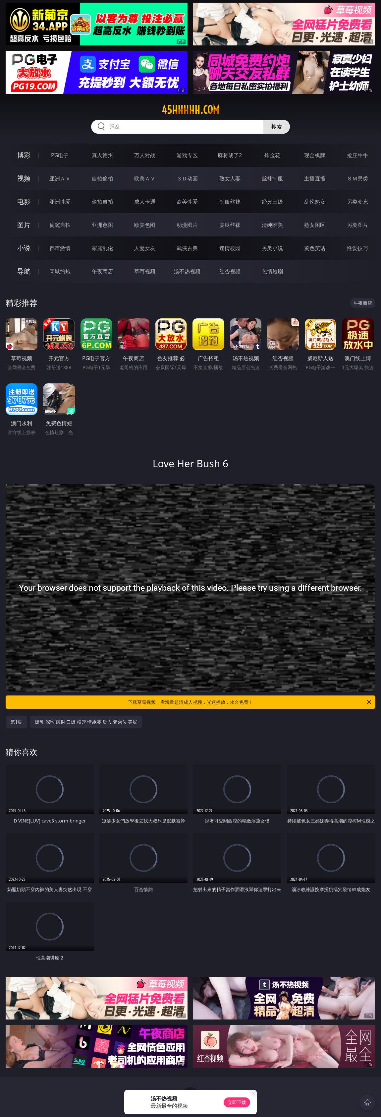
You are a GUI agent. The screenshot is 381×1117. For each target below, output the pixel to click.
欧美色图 (144, 225)
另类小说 (272, 248)
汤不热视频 (187, 271)
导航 (23, 271)
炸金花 (272, 155)
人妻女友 (144, 248)
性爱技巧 (357, 248)
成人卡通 (144, 201)
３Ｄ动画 (187, 178)
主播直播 (314, 178)
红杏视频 (230, 271)
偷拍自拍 (102, 201)
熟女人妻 (230, 178)
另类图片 (357, 225)
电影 (23, 201)
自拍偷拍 (102, 178)
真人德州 (102, 155)
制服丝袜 (230, 201)
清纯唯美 (272, 225)
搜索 (276, 126)
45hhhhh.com (190, 109)
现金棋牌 (314, 155)
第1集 (16, 722)
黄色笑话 (314, 248)
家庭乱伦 (102, 248)
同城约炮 (60, 271)
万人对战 (144, 155)
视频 (23, 178)
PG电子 (60, 155)
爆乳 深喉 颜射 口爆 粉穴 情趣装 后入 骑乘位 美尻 (86, 722)
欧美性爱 (187, 201)
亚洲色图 (102, 225)
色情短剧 (272, 271)
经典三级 (272, 201)
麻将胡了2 (230, 155)
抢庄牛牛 (357, 155)
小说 (23, 247)
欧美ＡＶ (144, 178)
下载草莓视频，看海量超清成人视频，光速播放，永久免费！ (250, 702)
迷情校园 (230, 248)
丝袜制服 (272, 178)
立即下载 (237, 1102)
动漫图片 (187, 225)
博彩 (23, 155)
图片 (23, 224)
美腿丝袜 (230, 225)
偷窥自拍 (60, 225)
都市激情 (60, 248)
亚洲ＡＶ (60, 178)
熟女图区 (314, 225)
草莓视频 (144, 271)
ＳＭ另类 (357, 178)
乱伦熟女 (314, 201)
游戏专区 (187, 155)
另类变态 (357, 201)
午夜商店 (102, 271)
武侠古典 (187, 248)
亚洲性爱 (60, 201)
